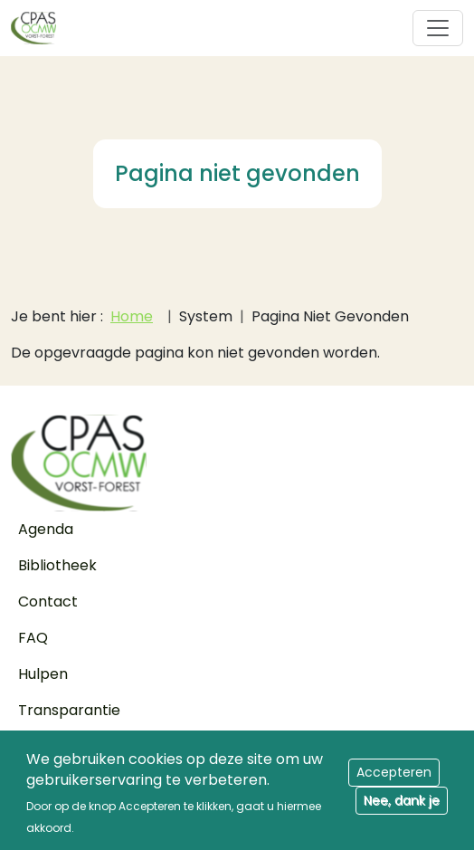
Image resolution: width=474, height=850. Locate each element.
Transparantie (69, 710)
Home (131, 316)
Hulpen (43, 674)
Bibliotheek (57, 565)
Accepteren (393, 780)
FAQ (33, 637)
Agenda (45, 529)
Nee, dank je (402, 808)
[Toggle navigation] (437, 28)
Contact (48, 601)
